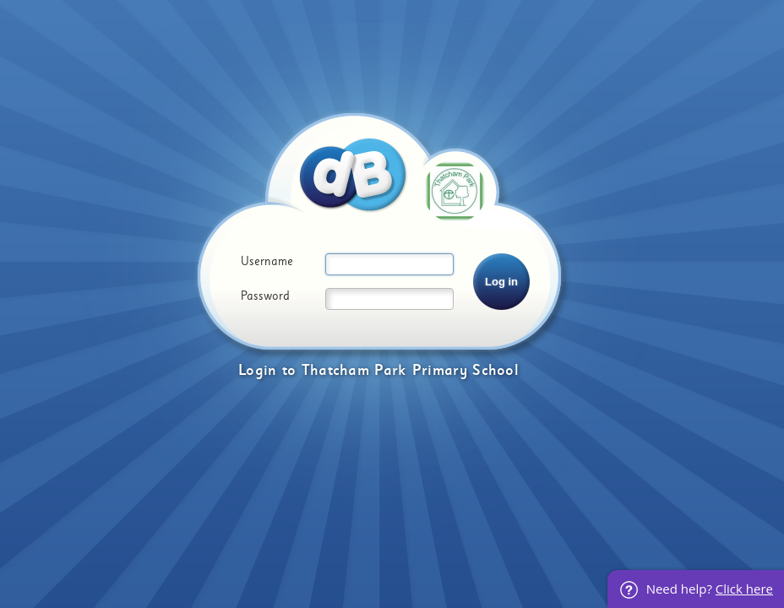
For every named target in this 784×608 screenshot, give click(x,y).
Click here (744, 588)
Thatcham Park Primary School (410, 370)
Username (267, 261)
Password (265, 296)
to (289, 370)
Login (257, 370)
